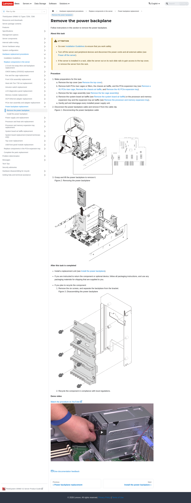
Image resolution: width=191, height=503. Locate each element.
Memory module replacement (16, 95)
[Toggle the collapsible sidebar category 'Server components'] (45, 39)
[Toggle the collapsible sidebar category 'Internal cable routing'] (45, 43)
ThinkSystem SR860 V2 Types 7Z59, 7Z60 (18, 17)
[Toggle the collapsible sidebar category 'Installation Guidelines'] (45, 58)
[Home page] (53, 11)
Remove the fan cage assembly (104, 93)
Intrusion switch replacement (16, 87)
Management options (10, 35)
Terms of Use (118, 497)
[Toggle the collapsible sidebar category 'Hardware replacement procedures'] (45, 54)
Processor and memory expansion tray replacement (20, 126)
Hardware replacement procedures (15, 54)
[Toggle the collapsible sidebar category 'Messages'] (45, 160)
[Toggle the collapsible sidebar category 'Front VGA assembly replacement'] (45, 79)
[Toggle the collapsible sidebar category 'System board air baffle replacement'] (45, 131)
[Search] (177, 4)
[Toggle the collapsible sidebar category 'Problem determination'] (45, 156)
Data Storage (40, 4)
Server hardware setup (11, 46)
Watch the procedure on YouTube (66, 402)
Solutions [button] (63, 4)
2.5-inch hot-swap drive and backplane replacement (20, 67)
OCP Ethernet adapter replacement (18, 99)
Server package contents (11, 24)
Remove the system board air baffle (109, 97)
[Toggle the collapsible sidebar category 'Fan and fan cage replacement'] (45, 76)
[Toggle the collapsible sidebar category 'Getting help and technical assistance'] (45, 175)
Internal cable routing (10, 42)
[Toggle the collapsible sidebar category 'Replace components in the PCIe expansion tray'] (45, 149)
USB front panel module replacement (19, 145)
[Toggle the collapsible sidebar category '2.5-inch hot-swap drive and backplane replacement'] (45, 67)
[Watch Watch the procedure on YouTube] (102, 432)
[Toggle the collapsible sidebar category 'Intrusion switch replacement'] (45, 87)
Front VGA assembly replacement (18, 79)
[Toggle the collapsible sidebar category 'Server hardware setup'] (45, 46)
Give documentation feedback (65, 471)
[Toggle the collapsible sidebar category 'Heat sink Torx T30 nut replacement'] (45, 83)
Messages (6, 160)
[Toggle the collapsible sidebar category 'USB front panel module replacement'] (45, 145)
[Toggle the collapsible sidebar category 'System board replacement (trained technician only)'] (45, 136)
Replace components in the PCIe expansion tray (22, 149)
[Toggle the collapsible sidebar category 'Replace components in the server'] (45, 62)
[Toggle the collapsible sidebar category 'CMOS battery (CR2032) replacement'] (45, 72)
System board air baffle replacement (19, 131)
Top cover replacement (14, 141)
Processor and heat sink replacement (19, 122)
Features (5, 27)
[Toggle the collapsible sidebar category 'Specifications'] (45, 31)
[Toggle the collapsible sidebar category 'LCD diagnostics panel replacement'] (45, 91)
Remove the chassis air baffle (89, 89)
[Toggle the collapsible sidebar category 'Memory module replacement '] (45, 95)
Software (53, 4)
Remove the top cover (92, 82)
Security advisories (9, 167)
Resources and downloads (12, 20)
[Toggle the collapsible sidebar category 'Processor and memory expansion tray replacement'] (45, 126)
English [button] (153, 4)
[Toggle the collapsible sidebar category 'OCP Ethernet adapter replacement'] (45, 99)
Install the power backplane (17, 114)
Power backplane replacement (16, 107)
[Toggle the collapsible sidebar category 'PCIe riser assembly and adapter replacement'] (45, 103)
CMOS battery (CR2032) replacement (19, 72)
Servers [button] (26, 4)
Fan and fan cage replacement (17, 75)
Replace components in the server (17, 62)
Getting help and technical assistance (16, 175)
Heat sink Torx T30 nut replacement (18, 83)
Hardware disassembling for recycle (15, 171)
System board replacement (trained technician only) (22, 136)
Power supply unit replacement (17, 118)
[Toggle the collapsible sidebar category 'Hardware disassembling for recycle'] (45, 171)
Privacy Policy (104, 497)
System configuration (10, 50)
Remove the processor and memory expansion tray (126, 100)
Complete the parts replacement (16, 152)
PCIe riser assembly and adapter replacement (22, 103)
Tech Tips (6, 164)
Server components (9, 39)
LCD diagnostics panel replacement (18, 91)
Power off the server (67, 55)
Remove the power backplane (18, 110)
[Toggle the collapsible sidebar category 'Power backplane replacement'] (45, 107)
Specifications (7, 31)
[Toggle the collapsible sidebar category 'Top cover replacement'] (45, 141)
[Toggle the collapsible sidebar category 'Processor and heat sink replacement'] (45, 122)
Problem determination (11, 156)
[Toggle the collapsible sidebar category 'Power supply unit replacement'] (45, 118)
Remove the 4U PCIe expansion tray (122, 89)
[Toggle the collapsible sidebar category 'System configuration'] (45, 50)
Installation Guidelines (12, 58)
